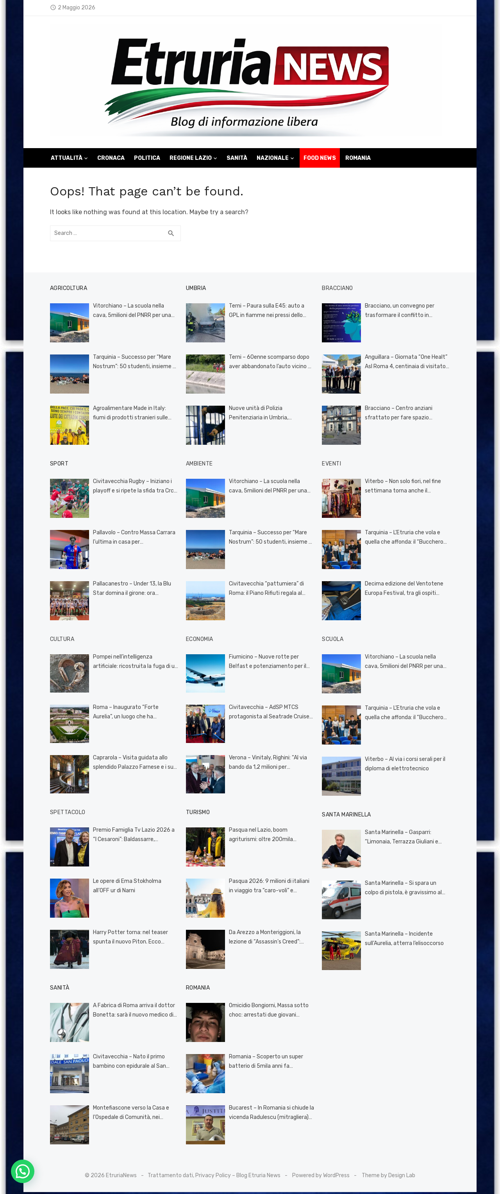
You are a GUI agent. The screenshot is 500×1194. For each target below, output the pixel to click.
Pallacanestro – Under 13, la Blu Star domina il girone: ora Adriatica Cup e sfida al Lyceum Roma (133, 591)
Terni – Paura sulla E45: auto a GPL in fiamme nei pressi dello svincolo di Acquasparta (271, 313)
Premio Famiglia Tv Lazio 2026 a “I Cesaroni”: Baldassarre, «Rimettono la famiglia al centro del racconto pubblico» (133, 837)
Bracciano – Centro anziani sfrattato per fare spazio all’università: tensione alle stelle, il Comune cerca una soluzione (409, 415)
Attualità (66, 159)
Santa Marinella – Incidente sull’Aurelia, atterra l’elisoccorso (405, 940)
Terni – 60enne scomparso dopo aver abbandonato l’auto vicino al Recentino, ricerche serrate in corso (269, 364)
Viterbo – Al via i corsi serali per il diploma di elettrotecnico (406, 765)
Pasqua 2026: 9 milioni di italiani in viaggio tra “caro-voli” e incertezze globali (271, 888)
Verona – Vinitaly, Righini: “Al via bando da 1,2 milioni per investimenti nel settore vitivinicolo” (267, 765)
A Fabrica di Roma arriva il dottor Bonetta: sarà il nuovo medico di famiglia (131, 1013)
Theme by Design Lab (388, 1177)
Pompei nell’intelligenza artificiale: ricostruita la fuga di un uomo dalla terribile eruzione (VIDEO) (133, 664)
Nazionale (273, 159)
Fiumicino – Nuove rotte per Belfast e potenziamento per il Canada (266, 664)
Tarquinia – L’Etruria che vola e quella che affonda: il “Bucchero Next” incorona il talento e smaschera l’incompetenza (405, 540)
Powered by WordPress (321, 1177)
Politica (147, 159)
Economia (198, 640)
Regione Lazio (191, 159)
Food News (320, 159)
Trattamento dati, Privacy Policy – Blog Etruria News (214, 1177)
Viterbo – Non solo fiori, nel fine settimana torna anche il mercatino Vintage (404, 489)
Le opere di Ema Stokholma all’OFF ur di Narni (133, 887)
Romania (358, 159)
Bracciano (338, 289)
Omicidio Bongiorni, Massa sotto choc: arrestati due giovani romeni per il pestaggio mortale (271, 1013)
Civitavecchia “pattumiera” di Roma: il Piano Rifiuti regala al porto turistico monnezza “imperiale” (265, 591)
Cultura (59, 640)
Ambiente (198, 465)
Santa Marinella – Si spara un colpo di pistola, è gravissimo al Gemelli (409, 889)
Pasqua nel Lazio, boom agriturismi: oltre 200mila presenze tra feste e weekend (266, 837)
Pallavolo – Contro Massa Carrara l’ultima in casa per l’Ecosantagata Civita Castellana (133, 540)
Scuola (334, 640)
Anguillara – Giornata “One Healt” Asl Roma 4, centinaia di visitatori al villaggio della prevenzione (408, 364)
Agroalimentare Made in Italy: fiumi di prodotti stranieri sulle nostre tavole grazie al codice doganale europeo (133, 415)
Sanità (237, 159)
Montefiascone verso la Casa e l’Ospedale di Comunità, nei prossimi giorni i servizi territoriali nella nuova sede (131, 1115)
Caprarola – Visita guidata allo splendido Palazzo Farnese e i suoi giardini (132, 765)
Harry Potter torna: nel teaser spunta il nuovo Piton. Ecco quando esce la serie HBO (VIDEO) (131, 940)
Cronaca (111, 159)
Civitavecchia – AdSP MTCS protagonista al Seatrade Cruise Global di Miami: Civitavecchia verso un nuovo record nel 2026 (268, 714)
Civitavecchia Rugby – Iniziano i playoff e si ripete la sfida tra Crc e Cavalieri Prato (132, 489)
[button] (22, 1171)
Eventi (332, 465)
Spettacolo (64, 814)
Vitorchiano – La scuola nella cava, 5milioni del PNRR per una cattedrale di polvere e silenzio (133, 313)
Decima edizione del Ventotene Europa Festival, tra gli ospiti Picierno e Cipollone (405, 591)
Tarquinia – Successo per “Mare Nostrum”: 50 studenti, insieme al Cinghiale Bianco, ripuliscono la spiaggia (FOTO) (132, 364)
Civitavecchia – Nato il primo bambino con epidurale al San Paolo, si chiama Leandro (126, 1064)
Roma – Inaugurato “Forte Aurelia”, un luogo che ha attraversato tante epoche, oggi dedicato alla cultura (133, 714)
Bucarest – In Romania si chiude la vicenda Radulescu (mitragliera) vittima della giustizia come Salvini (270, 1115)
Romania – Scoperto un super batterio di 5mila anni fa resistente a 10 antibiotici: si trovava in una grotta (265, 1064)
